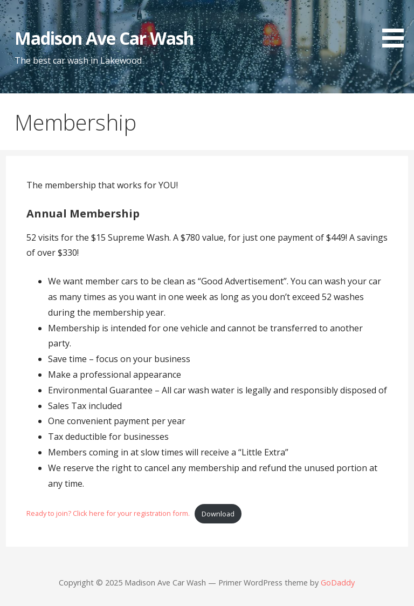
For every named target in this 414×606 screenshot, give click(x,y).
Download (218, 514)
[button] (397, 25)
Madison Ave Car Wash (104, 38)
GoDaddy (338, 582)
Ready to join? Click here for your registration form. (108, 514)
